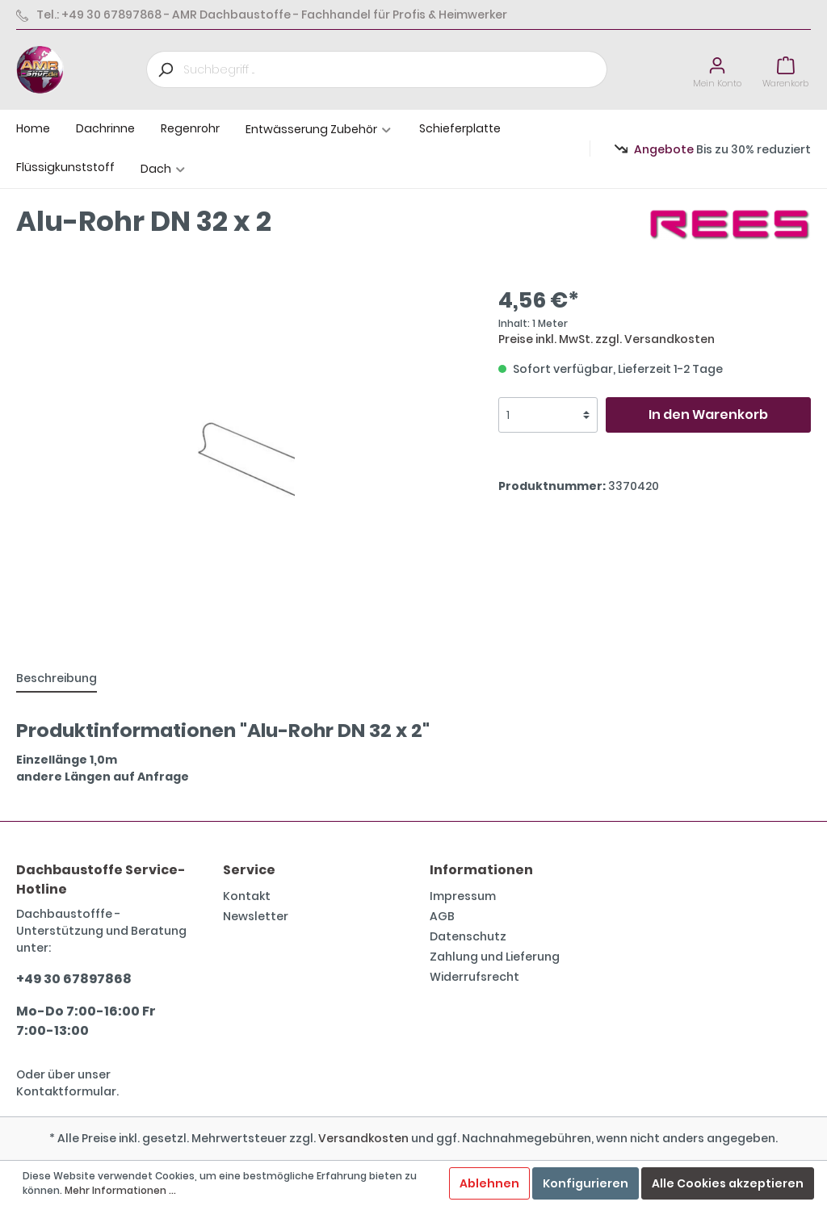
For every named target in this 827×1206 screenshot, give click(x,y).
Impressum (463, 896)
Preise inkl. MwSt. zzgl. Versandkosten (606, 339)
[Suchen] (164, 69)
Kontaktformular (66, 1091)
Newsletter (255, 916)
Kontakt (247, 896)
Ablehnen (489, 1183)
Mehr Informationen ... (120, 1190)
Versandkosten (363, 1138)
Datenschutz (468, 936)
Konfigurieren (585, 1183)
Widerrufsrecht (474, 977)
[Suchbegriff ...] (395, 69)
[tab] (56, 678)
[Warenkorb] (785, 69)
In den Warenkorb (708, 414)
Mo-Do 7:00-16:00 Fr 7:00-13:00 (86, 1021)
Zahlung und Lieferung (495, 956)
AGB (442, 916)
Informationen (481, 870)
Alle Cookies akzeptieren (728, 1183)
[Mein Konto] (717, 69)
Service (249, 870)
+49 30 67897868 (74, 978)
